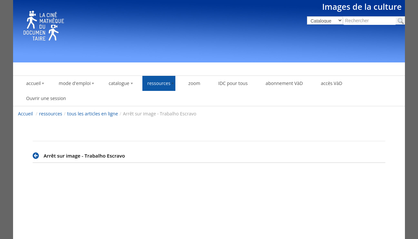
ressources (50, 114)
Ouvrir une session (46, 98)
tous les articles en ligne (92, 114)
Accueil (25, 114)
